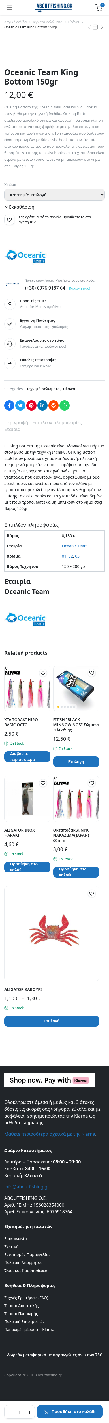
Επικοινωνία (15, 1238)
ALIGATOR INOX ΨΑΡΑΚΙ (19, 832)
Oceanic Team (75, 546)
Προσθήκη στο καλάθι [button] (24, 867)
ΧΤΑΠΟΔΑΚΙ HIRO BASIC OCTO (21, 722)
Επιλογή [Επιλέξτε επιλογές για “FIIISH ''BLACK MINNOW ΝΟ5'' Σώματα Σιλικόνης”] (76, 761)
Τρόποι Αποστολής (21, 1305)
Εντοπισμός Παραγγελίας (27, 1254)
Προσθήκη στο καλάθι (73, 1411)
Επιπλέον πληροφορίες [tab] (57, 422)
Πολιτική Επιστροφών (24, 1321)
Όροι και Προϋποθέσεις (26, 1270)
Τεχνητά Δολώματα (47, 22)
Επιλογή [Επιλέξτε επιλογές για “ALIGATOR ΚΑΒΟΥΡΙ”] (51, 1021)
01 (64, 556)
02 (71, 556)
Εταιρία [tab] (12, 429)
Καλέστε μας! (79, 288)
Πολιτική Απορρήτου (23, 1262)
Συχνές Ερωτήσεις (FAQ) (26, 1297)
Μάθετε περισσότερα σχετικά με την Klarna (49, 1134)
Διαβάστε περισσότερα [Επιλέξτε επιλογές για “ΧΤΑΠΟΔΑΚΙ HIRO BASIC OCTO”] (22, 756)
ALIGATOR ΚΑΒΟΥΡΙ (23, 989)
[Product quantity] (19, 1411)
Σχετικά (11, 1246)
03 (77, 556)
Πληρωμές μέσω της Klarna (29, 1329)
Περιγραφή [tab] (16, 422)
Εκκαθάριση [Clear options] (21, 207)
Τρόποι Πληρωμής (21, 1313)
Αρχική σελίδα (15, 22)
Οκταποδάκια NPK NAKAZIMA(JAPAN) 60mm (71, 835)
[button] (9, 220)
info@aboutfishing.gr (26, 1187)
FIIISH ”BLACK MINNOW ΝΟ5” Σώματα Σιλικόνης (76, 725)
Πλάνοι (73, 22)
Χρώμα (10, 184)
